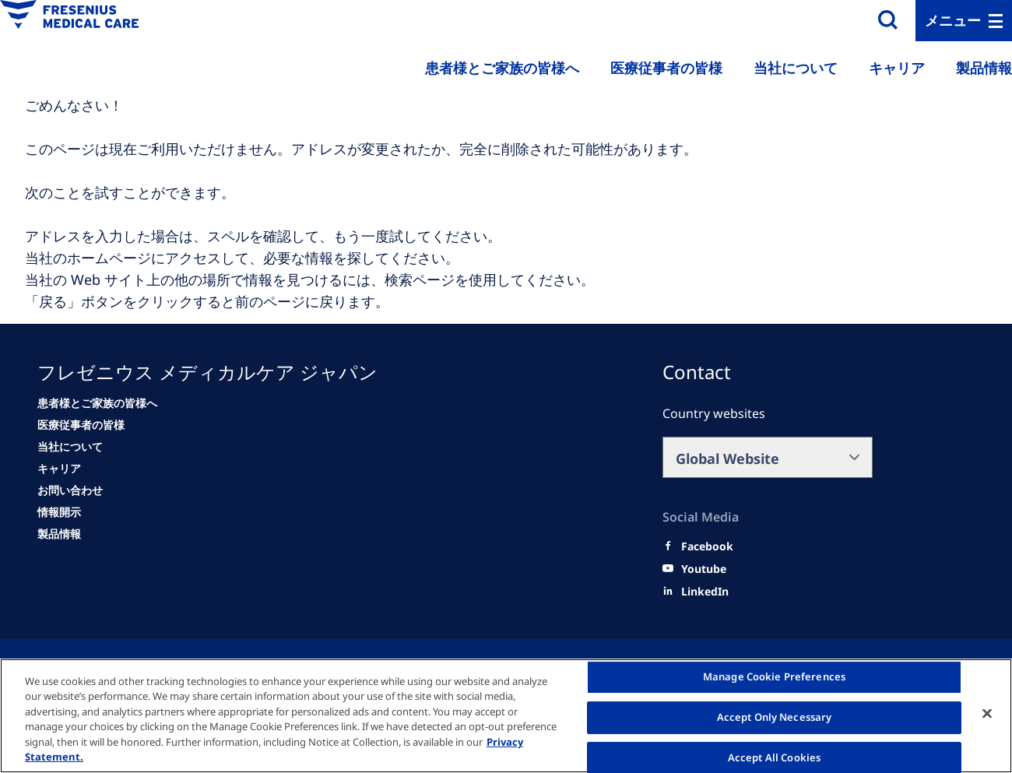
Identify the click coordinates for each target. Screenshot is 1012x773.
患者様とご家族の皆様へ (502, 67)
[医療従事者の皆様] (81, 425)
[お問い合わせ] (70, 490)
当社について (796, 67)
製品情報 (984, 67)
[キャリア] (59, 468)
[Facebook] (707, 546)
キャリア (897, 67)
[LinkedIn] (705, 591)
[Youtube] (703, 569)
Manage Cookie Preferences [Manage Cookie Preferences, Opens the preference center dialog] (774, 677)
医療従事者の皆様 (666, 67)
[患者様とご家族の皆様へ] (97, 403)
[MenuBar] (963, 20)
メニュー (953, 20)
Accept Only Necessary (774, 717)
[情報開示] (59, 512)
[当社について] (70, 446)
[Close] (987, 714)
